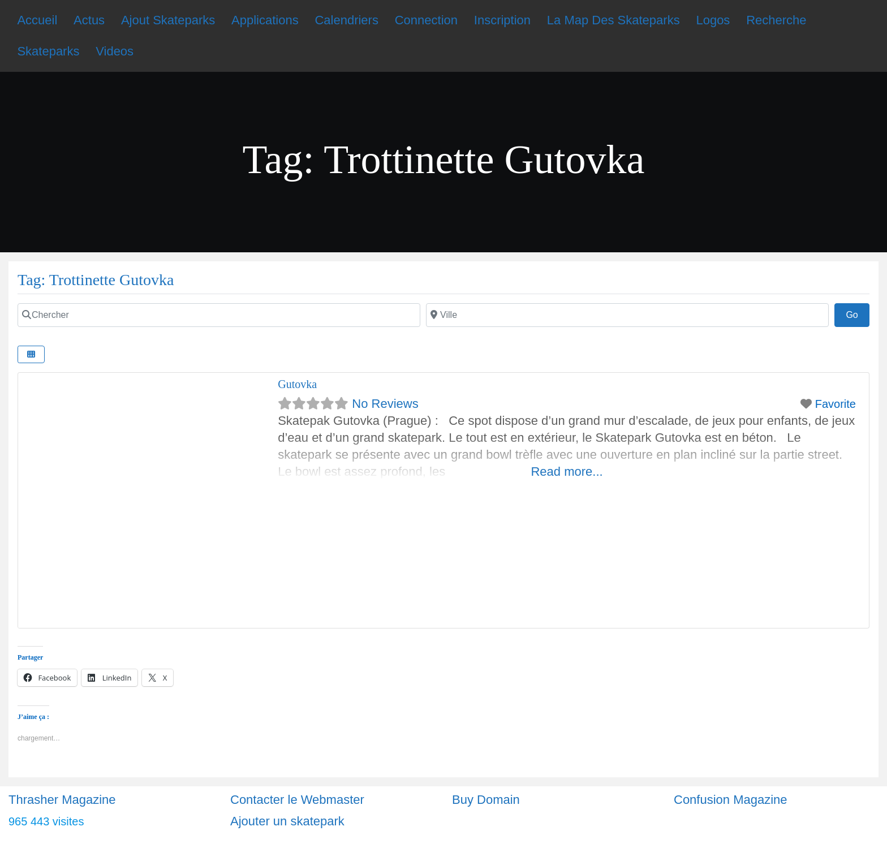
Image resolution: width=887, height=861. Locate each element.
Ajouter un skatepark (287, 821)
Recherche (776, 20)
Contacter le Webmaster (297, 800)
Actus (89, 20)
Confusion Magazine (730, 800)
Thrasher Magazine (62, 800)
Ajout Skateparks (168, 20)
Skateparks (48, 51)
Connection (426, 20)
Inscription (502, 20)
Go (857, 313)
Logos (713, 20)
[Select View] (31, 354)
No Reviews (385, 404)
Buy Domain (486, 800)
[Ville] (627, 315)
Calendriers (346, 20)
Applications (265, 20)
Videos (115, 51)
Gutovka (297, 384)
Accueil (37, 20)
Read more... (566, 471)
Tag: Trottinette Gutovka (96, 280)
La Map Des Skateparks (613, 20)
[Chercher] (219, 315)
